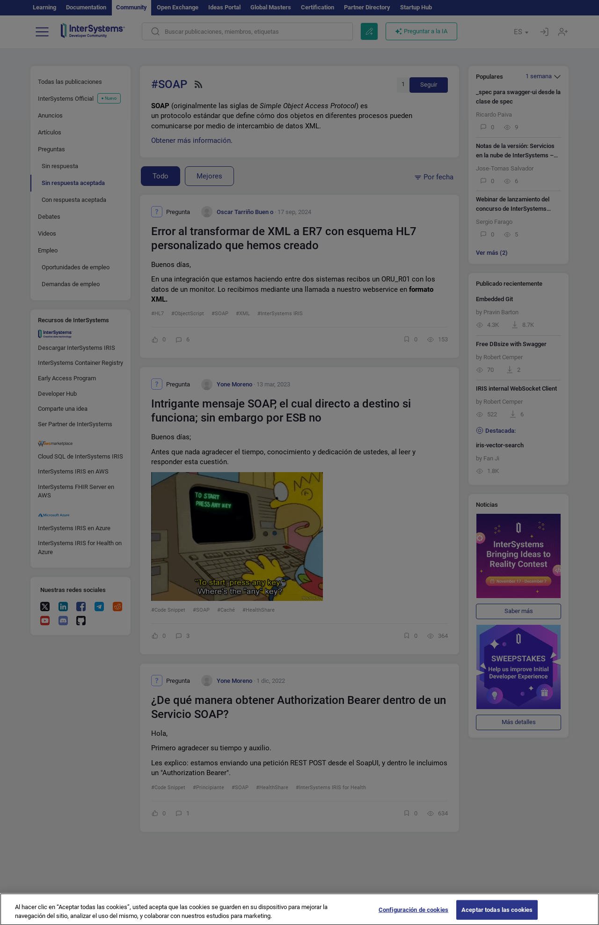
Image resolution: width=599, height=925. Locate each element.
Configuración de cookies (413, 915)
